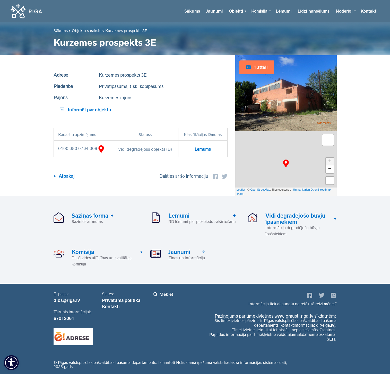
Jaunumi (214, 11)
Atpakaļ (67, 176)
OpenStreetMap (260, 189)
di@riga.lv (325, 325)
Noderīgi (344, 11)
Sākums (192, 11)
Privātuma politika (121, 300)
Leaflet (241, 189)
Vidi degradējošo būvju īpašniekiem (295, 218)
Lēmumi (283, 11)
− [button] (329, 169)
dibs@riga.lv (67, 300)
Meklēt (166, 294)
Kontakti (369, 11)
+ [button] (329, 161)
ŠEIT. (331, 339)
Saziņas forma (90, 215)
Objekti (236, 11)
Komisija (259, 11)
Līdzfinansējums (314, 11)
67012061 (64, 318)
